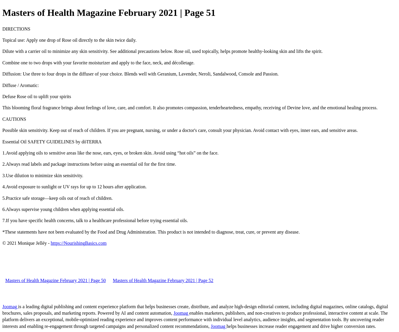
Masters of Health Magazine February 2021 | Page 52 (163, 280)
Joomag (10, 306)
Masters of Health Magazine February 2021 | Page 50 (55, 280)
